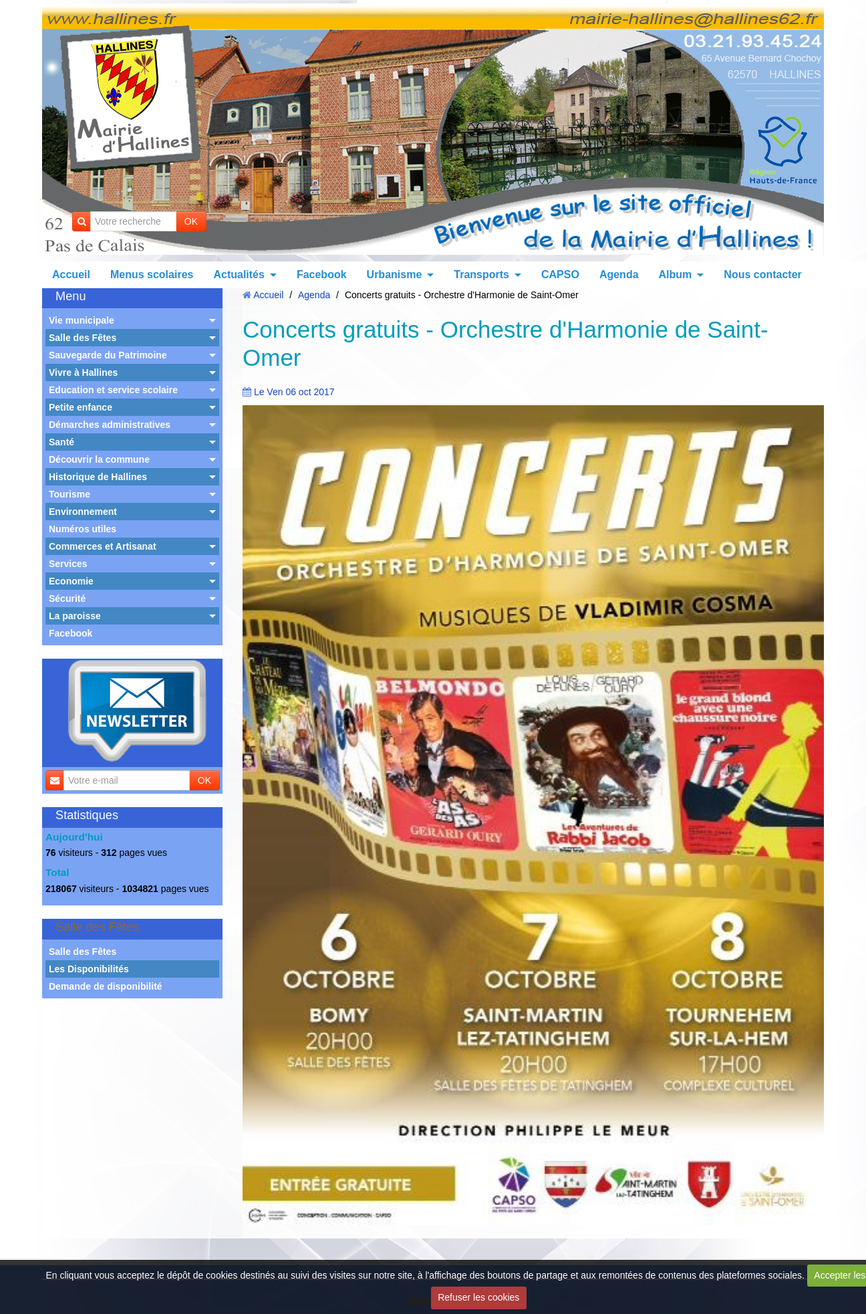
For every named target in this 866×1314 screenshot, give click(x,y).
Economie (71, 581)
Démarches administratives (109, 424)
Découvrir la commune (99, 459)
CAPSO (560, 274)
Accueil (71, 274)
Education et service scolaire (113, 390)
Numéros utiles (82, 529)
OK (191, 221)
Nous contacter (762, 274)
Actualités (238, 274)
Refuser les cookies (478, 1297)
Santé (61, 442)
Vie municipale (81, 320)
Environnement (83, 511)
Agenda (619, 274)
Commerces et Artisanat (102, 546)
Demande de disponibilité (105, 986)
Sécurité (67, 598)
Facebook (322, 274)
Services (68, 563)
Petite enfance (80, 407)
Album (675, 274)
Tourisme (69, 494)
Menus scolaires (152, 274)
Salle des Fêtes (82, 337)
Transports (481, 274)
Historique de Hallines (98, 476)
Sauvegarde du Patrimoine (108, 355)
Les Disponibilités (89, 969)
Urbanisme (394, 274)
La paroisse (75, 616)
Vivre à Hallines (83, 372)
